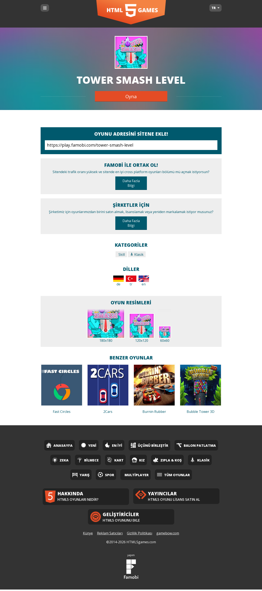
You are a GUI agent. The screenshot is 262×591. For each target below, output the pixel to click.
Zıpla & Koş (167, 459)
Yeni (88, 445)
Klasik (137, 254)
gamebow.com (167, 535)
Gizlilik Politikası (139, 535)
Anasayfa (59, 445)
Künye (88, 535)
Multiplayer (137, 475)
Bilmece (88, 459)
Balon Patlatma (196, 445)
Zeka (60, 459)
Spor (106, 474)
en (143, 281)
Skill (121, 254)
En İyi (113, 445)
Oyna (131, 96)
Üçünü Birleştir (149, 445)
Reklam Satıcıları (110, 535)
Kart (115, 459)
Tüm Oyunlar (173, 474)
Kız (138, 459)
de (118, 281)
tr (131, 281)
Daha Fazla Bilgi (131, 183)
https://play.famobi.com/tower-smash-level (131, 145)
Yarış (80, 474)
